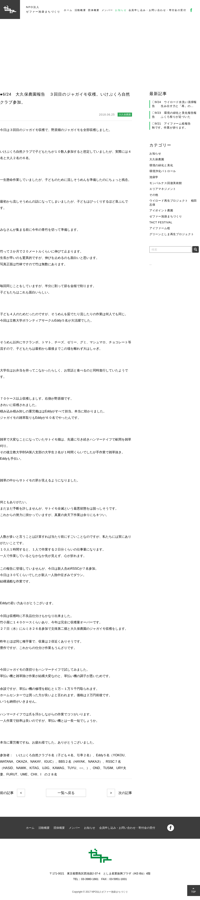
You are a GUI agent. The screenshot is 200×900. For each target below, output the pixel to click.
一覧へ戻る (66, 793)
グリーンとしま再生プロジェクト (171, 234)
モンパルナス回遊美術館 (165, 183)
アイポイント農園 (161, 210)
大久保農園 (156, 159)
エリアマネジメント (162, 188)
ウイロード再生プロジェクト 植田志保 (173, 202)
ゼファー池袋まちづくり (165, 216)
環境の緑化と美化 (161, 165)
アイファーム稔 (159, 228)
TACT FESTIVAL (160, 222)
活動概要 (80, 10)
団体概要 (94, 10)
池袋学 (153, 177)
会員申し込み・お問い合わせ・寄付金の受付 (157, 10)
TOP (193, 891)
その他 (153, 194)
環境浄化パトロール (162, 171)
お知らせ (121, 10)
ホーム (68, 10)
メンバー (107, 10)
